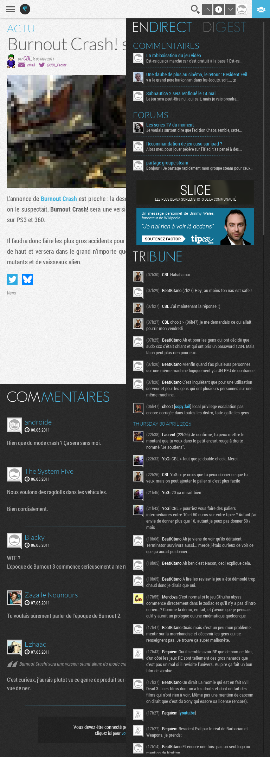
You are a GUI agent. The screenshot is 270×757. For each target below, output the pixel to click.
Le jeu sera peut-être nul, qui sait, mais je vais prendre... (192, 98)
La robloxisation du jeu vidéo (173, 55)
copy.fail (182, 406)
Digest (224, 27)
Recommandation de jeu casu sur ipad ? (184, 144)
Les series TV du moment (170, 125)
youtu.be (187, 713)
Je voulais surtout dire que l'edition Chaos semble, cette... (194, 130)
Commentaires (166, 45)
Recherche (195, 9)
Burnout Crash (59, 198)
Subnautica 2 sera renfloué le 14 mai (181, 93)
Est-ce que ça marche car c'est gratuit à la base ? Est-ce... (194, 60)
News (11, 293)
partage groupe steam (167, 163)
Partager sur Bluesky (27, 279)
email (31, 64)
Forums (150, 115)
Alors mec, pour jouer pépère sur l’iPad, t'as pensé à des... (194, 149)
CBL (27, 58)
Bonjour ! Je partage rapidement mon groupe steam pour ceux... (199, 168)
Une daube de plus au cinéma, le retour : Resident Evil (196, 74)
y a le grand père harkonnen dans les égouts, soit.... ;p (191, 79)
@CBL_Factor (56, 64)
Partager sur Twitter (12, 279)
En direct (162, 27)
